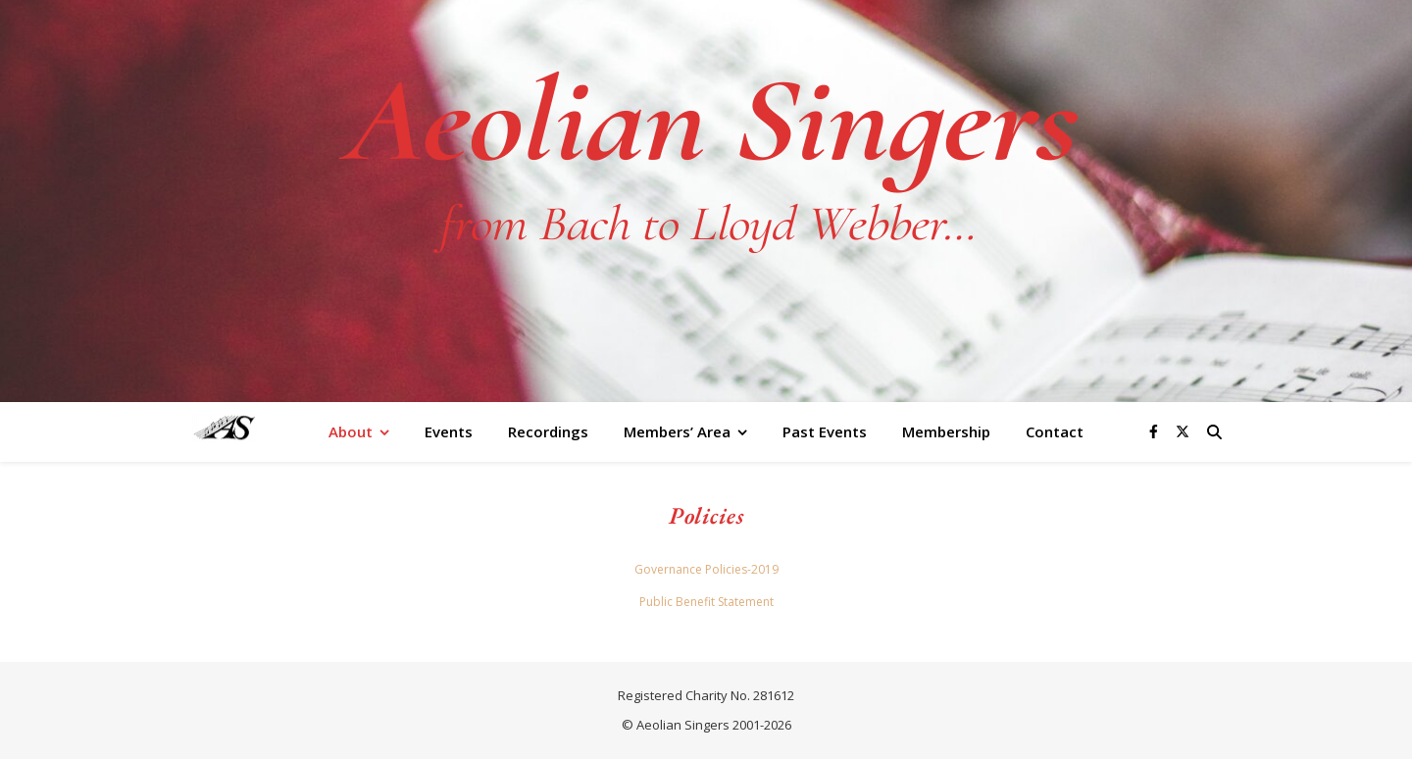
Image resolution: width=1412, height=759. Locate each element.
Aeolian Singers (706, 120)
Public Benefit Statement (706, 601)
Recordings (548, 431)
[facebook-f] (1155, 431)
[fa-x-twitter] (1182, 431)
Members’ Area (677, 431)
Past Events (824, 431)
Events (449, 431)
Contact (1055, 431)
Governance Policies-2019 (706, 569)
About (350, 431)
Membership (946, 431)
